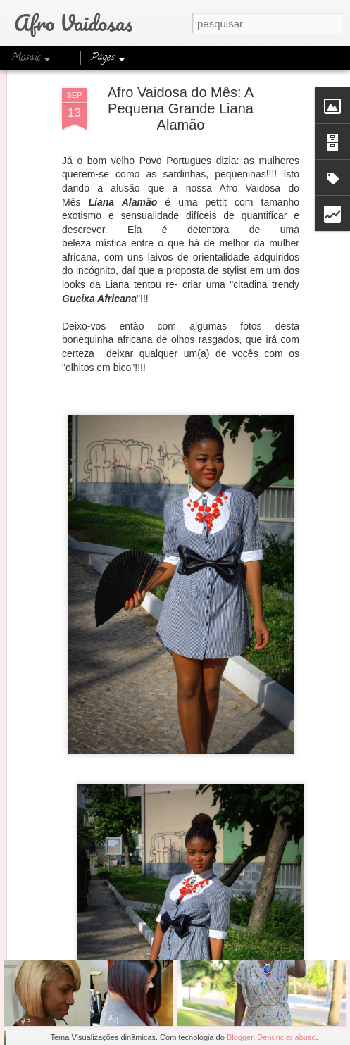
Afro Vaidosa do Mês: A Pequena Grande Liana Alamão (181, 72)
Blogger (240, 1037)
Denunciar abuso (286, 1037)
